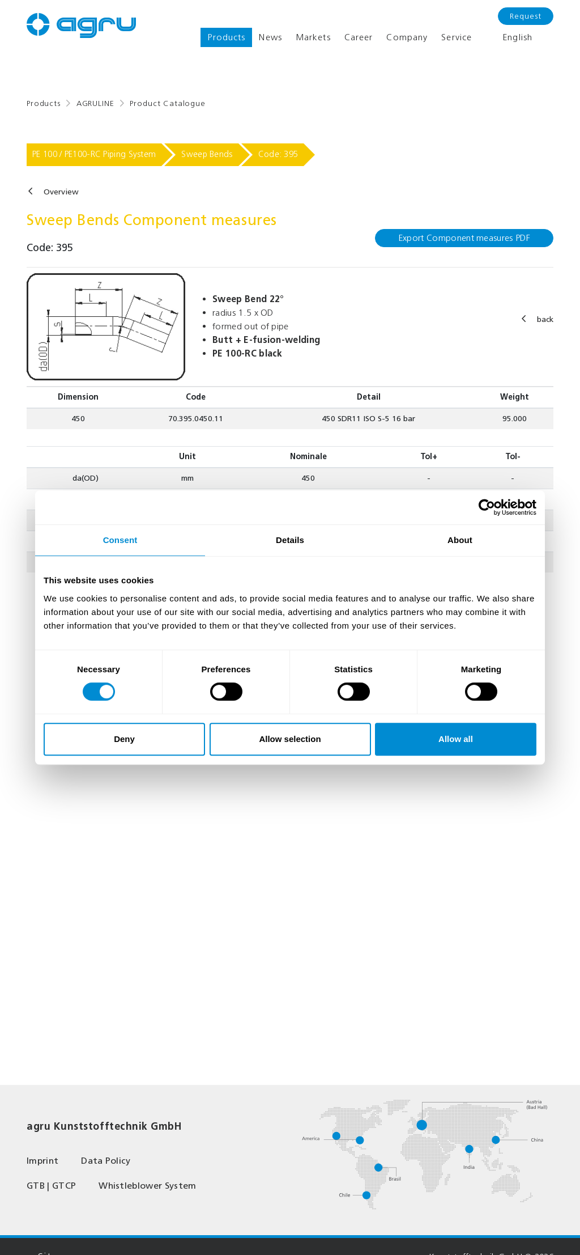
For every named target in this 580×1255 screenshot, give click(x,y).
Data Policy (106, 1160)
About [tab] (459, 540)
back (545, 319)
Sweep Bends (206, 154)
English (508, 37)
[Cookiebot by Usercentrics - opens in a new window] (486, 507)
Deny (124, 739)
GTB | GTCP (51, 1185)
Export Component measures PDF (464, 237)
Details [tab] (290, 540)
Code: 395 (278, 154)
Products (226, 37)
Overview (61, 192)
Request (525, 16)
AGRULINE (95, 103)
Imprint (42, 1160)
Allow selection (290, 739)
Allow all (455, 739)
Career (358, 37)
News (270, 37)
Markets (313, 37)
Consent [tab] (120, 540)
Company (407, 37)
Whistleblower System (147, 1185)
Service (456, 37)
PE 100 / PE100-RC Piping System (94, 154)
